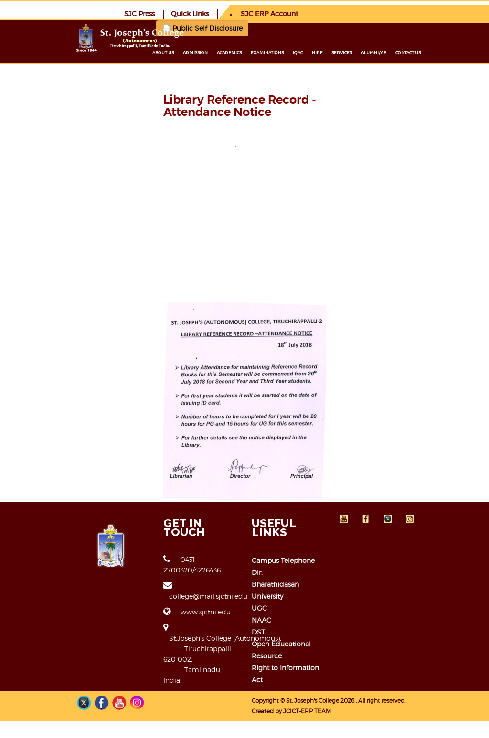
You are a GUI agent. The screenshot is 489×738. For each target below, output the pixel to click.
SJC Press (310, 13)
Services (397, 52)
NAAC (261, 655)
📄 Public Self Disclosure (175, 27)
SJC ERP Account (432, 13)
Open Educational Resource (297, 679)
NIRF (372, 52)
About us (218, 52)
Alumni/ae (429, 52)
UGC (259, 643)
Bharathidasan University (292, 631)
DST (258, 667)
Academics (284, 52)
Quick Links (360, 13)
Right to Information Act (292, 690)
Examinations (322, 52)
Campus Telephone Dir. (290, 619)
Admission (250, 52)
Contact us (463, 52)
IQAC (353, 52)
